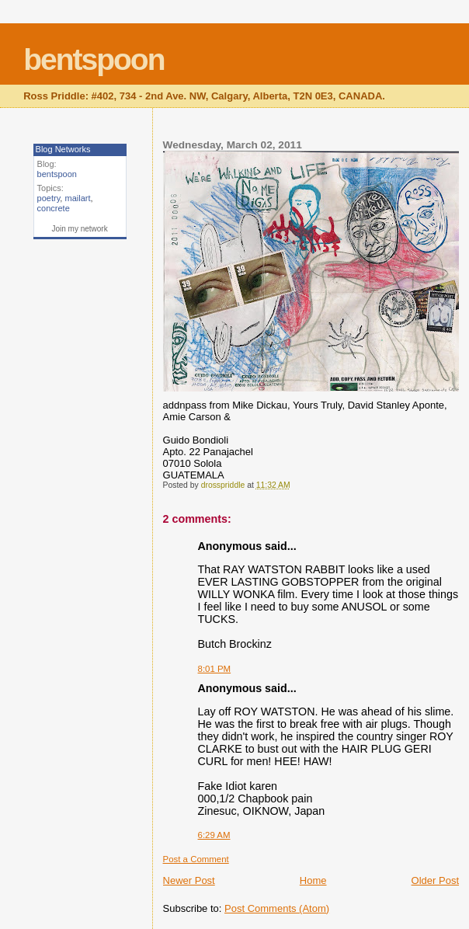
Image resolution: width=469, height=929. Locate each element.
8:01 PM (214, 668)
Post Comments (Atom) (276, 908)
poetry (49, 198)
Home (313, 880)
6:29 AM (214, 835)
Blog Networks (63, 149)
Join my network (79, 228)
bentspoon (93, 59)
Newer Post (189, 880)
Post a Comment (196, 859)
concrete (53, 208)
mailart (77, 198)
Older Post (435, 880)
